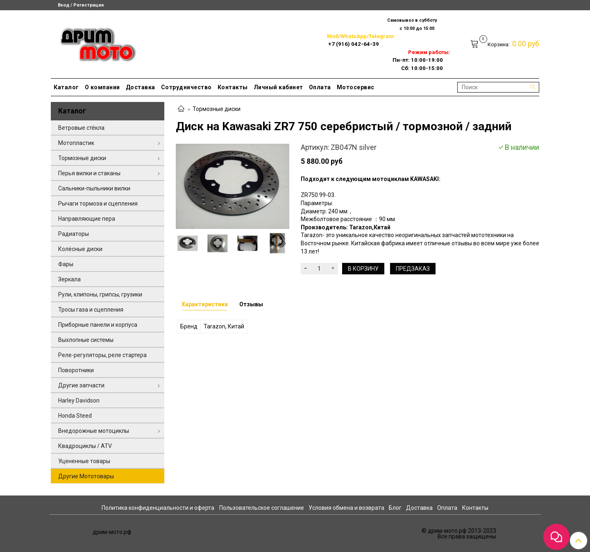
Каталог (66, 87)
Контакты (233, 87)
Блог (395, 507)
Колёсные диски (80, 249)
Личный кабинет (278, 87)
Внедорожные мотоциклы (93, 431)
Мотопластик (76, 143)
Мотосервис (355, 87)
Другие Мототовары (86, 476)
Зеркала (69, 279)
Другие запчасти (81, 385)
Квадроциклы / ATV (85, 446)
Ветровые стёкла (81, 127)
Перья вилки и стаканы (89, 173)
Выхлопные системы (85, 340)
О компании (102, 87)
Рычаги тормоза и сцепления (98, 203)
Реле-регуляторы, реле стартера (102, 355)
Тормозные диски (217, 109)
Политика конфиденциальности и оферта (158, 507)
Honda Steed (75, 415)
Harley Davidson (79, 400)
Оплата (320, 87)
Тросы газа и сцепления (90, 309)
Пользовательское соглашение (261, 507)
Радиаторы (73, 234)
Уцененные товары (84, 461)
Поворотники (76, 370)
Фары (65, 264)
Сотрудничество (186, 87)
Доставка (140, 87)
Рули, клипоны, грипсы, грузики (100, 294)
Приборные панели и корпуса (97, 324)
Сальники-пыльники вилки (94, 188)
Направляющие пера (86, 218)
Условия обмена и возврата (346, 507)
